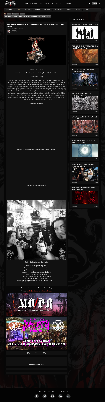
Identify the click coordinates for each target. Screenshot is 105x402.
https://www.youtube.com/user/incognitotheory (36, 272)
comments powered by (36, 364)
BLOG (26, 3)
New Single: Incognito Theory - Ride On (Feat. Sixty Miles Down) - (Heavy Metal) (27, 16)
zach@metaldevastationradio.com (39, 291)
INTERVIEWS (34, 3)
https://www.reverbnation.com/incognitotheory (36, 276)
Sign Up (95, 3)
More (87, 10)
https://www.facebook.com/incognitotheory (36, 268)
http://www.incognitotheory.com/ (36, 266)
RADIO (21, 3)
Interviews (32, 288)
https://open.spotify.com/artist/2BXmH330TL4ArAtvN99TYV (36, 280)
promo (22, 13)
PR (41, 3)
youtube (47, 10)
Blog (9, 13)
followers (58, 10)
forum (69, 10)
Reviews (24, 288)
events (37, 10)
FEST (61, 3)
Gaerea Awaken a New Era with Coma (85, 24)
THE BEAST (14, 30)
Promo (40, 288)
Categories (15, 13)
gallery (27, 10)
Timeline (9, 10)
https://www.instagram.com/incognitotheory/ (36, 270)
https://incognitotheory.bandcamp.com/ (36, 278)
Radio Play (48, 288)
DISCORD (68, 3)
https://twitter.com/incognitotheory (36, 274)
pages (78, 10)
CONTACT (47, 3)
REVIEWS (55, 3)
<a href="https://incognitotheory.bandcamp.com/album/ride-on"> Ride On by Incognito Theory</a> (36, 193)
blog (18, 10)
